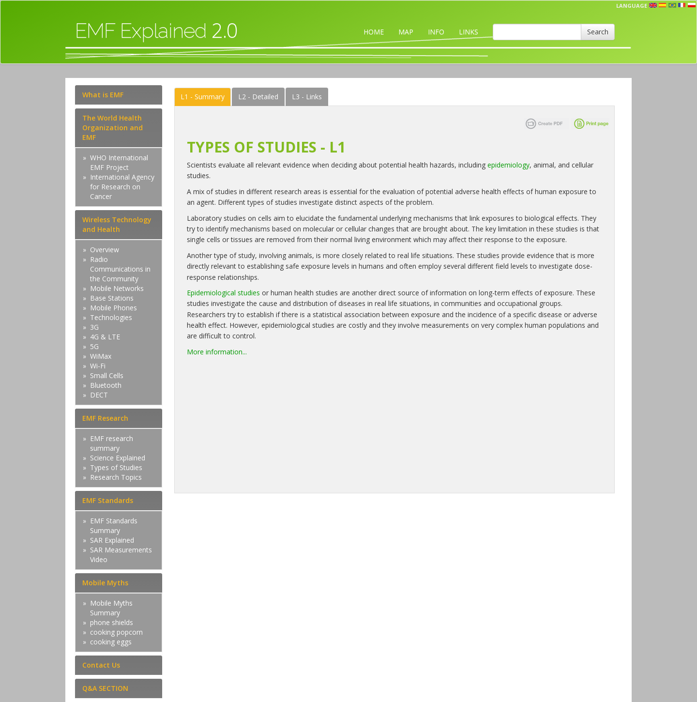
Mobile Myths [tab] (105, 582)
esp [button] (663, 5)
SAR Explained (112, 540)
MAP (405, 31)
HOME (374, 31)
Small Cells (106, 375)
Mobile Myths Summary (111, 607)
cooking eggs (111, 641)
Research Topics (116, 477)
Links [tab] (307, 96)
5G (94, 346)
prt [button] (672, 5)
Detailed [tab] (258, 96)
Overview (104, 249)
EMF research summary (111, 443)
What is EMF (102, 94)
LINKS (468, 31)
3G (94, 327)
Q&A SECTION (105, 688)
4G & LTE (105, 336)
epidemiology (508, 164)
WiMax (100, 356)
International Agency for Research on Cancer (122, 186)
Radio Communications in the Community (120, 269)
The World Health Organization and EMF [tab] (112, 127)
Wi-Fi (98, 365)
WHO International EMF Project (119, 162)
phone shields (111, 622)
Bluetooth (105, 385)
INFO (436, 31)
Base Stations (112, 298)
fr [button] (682, 5)
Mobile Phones (113, 307)
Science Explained (117, 457)
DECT (99, 394)
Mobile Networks (117, 288)
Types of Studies (116, 467)
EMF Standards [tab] (107, 500)
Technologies (111, 317)
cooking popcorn (116, 632)
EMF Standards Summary (113, 525)
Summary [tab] (203, 96)
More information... (217, 351)
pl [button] (692, 5)
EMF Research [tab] (105, 418)
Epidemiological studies (223, 292)
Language (631, 5)
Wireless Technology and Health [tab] (117, 224)
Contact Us (101, 665)
